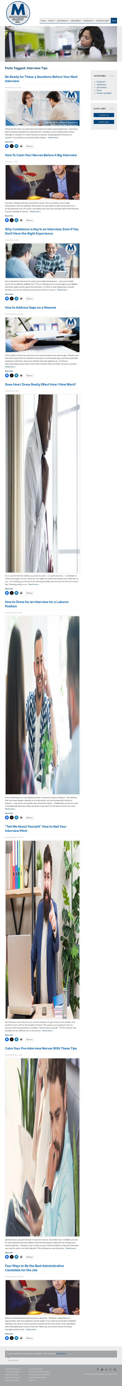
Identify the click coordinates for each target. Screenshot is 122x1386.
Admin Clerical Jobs (12, 1374)
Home (43, 20)
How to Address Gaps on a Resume (30, 307)
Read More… (61, 1353)
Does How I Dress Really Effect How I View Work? (40, 384)
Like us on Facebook (98, 14)
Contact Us (104, 115)
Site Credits (113, 1374)
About (51, 20)
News (99, 90)
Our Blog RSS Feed (115, 14)
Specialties (76, 20)
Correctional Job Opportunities (39, 1374)
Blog (114, 20)
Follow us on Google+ (110, 14)
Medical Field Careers (12, 1369)
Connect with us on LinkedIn (106, 14)
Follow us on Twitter (102, 14)
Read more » (53, 137)
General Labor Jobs (36, 1369)
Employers (89, 20)
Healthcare (101, 84)
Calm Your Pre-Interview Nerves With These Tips (41, 1048)
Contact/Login (103, 20)
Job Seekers (63, 20)
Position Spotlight (104, 93)
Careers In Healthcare (12, 1372)
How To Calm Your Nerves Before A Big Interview (41, 155)
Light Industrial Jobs (12, 1380)
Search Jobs (104, 122)
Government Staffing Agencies (39, 1372)
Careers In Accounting (12, 1377)
